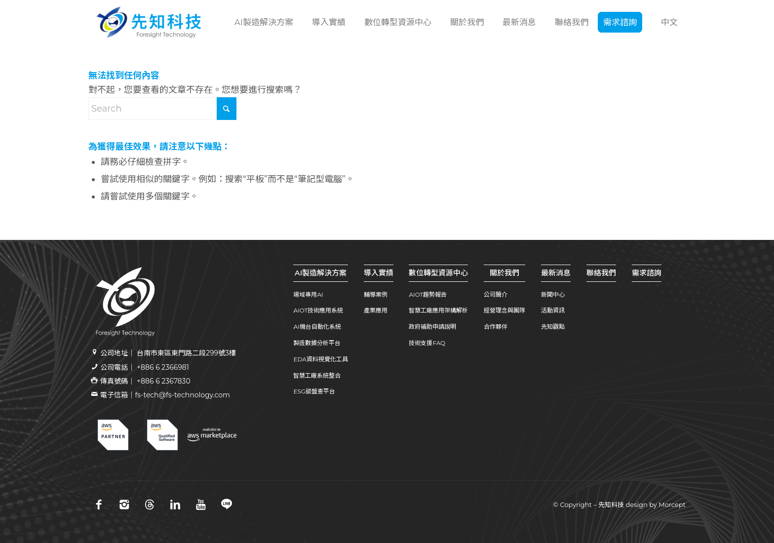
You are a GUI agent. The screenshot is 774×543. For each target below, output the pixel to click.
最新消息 (556, 272)
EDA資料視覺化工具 (320, 359)
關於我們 (504, 272)
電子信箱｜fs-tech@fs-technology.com (165, 394)
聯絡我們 (601, 272)
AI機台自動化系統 (317, 326)
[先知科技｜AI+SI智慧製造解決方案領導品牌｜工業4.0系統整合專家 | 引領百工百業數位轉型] (148, 22)
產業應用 (375, 310)
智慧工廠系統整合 (317, 375)
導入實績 (378, 272)
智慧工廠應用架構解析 (438, 310)
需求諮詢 (646, 272)
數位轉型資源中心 (438, 272)
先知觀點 (553, 326)
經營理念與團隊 (504, 310)
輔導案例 (375, 294)
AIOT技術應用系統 (318, 310)
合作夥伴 (495, 326)
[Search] (162, 108)
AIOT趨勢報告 (428, 294)
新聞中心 (553, 294)
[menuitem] (262, 22)
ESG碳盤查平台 (314, 391)
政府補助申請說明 (432, 326)
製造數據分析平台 (317, 343)
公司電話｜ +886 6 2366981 (144, 367)
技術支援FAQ (427, 343)
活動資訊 (553, 310)
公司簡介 (495, 294)
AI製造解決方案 (321, 272)
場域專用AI (308, 294)
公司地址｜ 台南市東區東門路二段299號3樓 (168, 353)
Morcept (672, 504)
